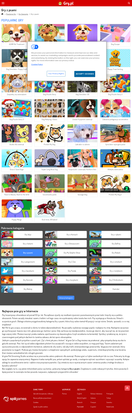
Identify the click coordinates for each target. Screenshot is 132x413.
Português (109, 394)
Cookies (36, 402)
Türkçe (108, 398)
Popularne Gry (11, 14)
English (79, 394)
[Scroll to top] (127, 388)
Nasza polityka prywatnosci (42, 398)
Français (93, 402)
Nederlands (110, 407)
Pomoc (64, 394)
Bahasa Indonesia (96, 394)
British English (81, 398)
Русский (80, 407)
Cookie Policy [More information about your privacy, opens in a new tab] (37, 64)
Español (93, 407)
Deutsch (79, 402)
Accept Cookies (85, 74)
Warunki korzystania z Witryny (43, 394)
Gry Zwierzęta (23, 14)
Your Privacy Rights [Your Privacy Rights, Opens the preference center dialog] (56, 74)
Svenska (109, 402)
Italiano (93, 398)
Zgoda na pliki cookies (40, 407)
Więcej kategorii (66, 297)
